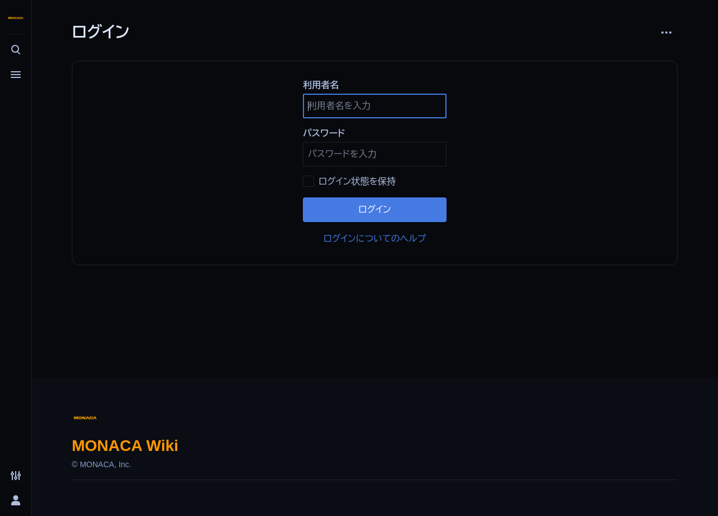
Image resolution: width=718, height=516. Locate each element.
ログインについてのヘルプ (375, 238)
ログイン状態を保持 (357, 181)
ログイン (374, 209)
